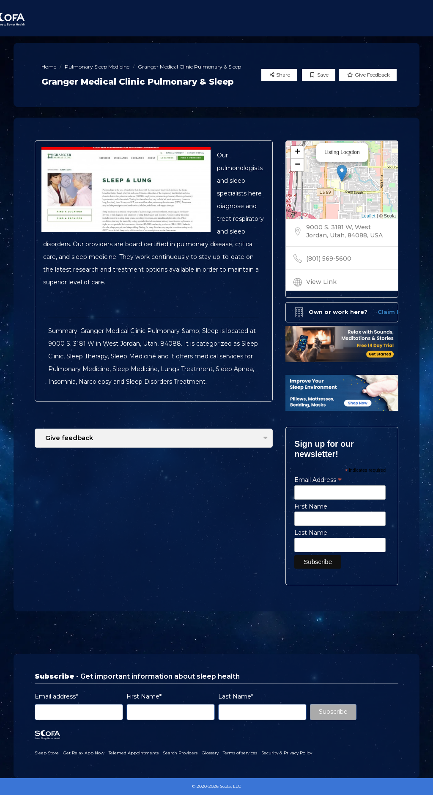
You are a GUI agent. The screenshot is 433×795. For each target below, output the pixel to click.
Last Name (310, 532)
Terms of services (240, 753)
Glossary (210, 753)
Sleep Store (47, 753)
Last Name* (235, 696)
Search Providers (180, 753)
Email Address (318, 480)
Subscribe (333, 711)
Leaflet (368, 215)
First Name (310, 506)
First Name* (144, 696)
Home (48, 66)
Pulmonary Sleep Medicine (97, 66)
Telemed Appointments (134, 753)
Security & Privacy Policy (286, 753)
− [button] (297, 165)
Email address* (56, 696)
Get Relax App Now (83, 753)
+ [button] (297, 152)
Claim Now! (395, 311)
